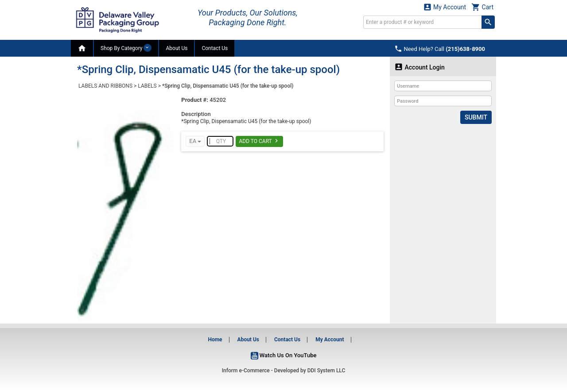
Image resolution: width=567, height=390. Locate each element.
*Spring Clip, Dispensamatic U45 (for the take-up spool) (228, 86)
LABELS (147, 86)
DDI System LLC (326, 370)
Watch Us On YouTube (284, 355)
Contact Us (215, 48)
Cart (482, 7)
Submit (476, 117)
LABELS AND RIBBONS (105, 86)
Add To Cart (259, 140)
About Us (176, 48)
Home (215, 339)
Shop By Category (126, 48)
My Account (444, 7)
